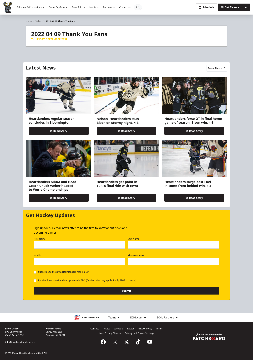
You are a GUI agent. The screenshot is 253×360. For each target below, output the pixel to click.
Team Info (79, 7)
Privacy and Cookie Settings (139, 333)
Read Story (58, 131)
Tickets (106, 328)
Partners (109, 7)
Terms (159, 328)
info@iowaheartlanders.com (20, 342)
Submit (126, 291)
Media (94, 7)
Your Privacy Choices (110, 333)
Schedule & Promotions (31, 7)
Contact (125, 7)
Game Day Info (58, 7)
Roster (130, 328)
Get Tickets (230, 7)
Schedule (206, 7)
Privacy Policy (145, 328)
